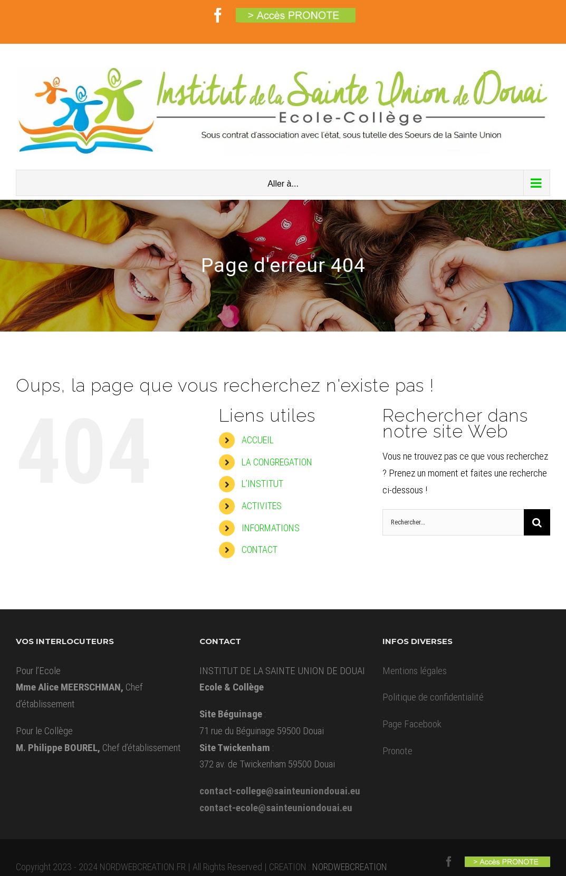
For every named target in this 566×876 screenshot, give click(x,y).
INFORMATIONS (271, 527)
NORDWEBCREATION (349, 866)
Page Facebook (412, 724)
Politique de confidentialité (433, 697)
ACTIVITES (262, 505)
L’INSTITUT (262, 483)
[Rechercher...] (453, 522)
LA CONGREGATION (277, 462)
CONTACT (259, 549)
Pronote (397, 751)
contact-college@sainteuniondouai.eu (279, 791)
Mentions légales (414, 671)
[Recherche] (537, 522)
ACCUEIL (258, 439)
